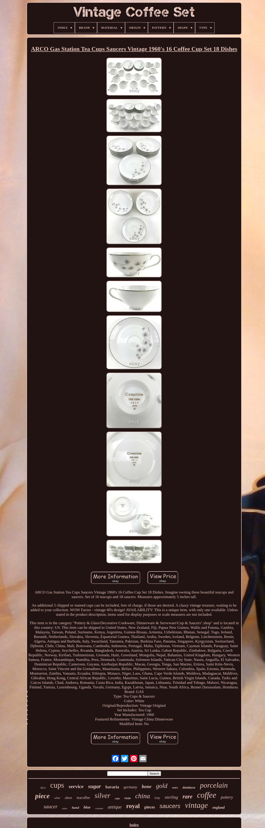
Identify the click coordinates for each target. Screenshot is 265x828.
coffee (206, 795)
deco (43, 787)
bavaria (112, 787)
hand (75, 807)
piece (42, 796)
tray (157, 798)
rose (127, 798)
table (117, 798)
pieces (149, 807)
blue (87, 807)
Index (134, 825)
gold (161, 785)
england (218, 807)
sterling (171, 797)
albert (68, 798)
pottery (227, 797)
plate (64, 808)
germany (130, 787)
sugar (94, 786)
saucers (169, 806)
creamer (99, 808)
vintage (196, 805)
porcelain (214, 785)
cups (57, 785)
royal (133, 806)
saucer (50, 806)
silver (102, 796)
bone (146, 786)
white (57, 798)
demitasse (189, 787)
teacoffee (83, 798)
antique (115, 806)
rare (187, 796)
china (142, 796)
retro (175, 787)
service (76, 786)
